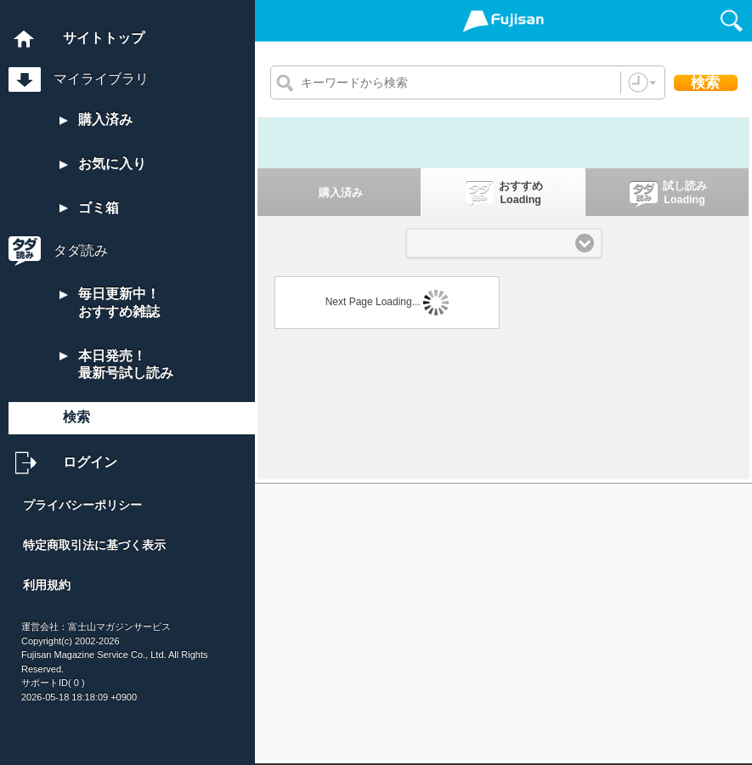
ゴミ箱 (89, 208)
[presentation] (339, 192)
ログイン (90, 462)
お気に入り (102, 163)
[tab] (339, 192)
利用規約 (47, 585)
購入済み (96, 119)
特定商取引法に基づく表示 (94, 545)
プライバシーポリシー (82, 505)
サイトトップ (103, 38)
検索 (76, 417)
